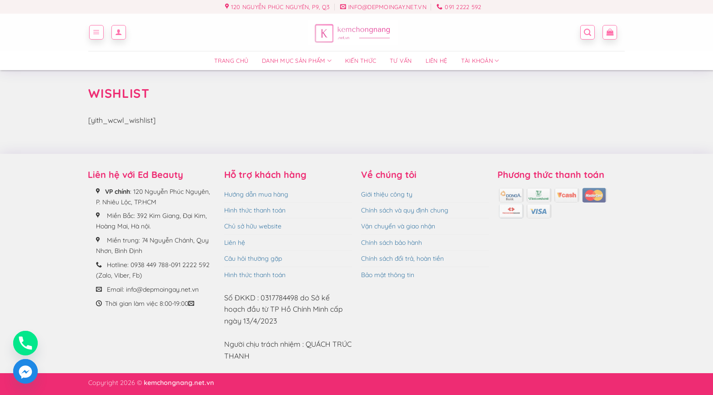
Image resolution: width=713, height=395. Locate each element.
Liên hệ (436, 60)
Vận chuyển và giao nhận (398, 226)
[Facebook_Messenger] (25, 371)
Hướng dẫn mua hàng (256, 194)
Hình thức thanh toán (255, 210)
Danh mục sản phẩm (296, 60)
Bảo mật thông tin (387, 275)
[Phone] (25, 343)
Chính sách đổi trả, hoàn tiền (402, 258)
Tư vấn (401, 60)
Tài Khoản (480, 60)
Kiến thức (360, 60)
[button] (96, 32)
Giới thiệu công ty (386, 194)
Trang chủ (231, 60)
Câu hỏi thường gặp (253, 258)
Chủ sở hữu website (252, 226)
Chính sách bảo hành (391, 242)
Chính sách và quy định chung (404, 210)
